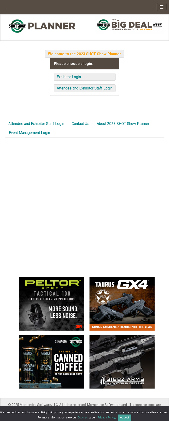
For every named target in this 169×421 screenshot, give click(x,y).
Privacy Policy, (107, 417)
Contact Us (80, 123)
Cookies (82, 417)
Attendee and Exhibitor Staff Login (85, 88)
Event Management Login (29, 133)
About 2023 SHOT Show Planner (123, 123)
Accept (124, 417)
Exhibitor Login (69, 77)
